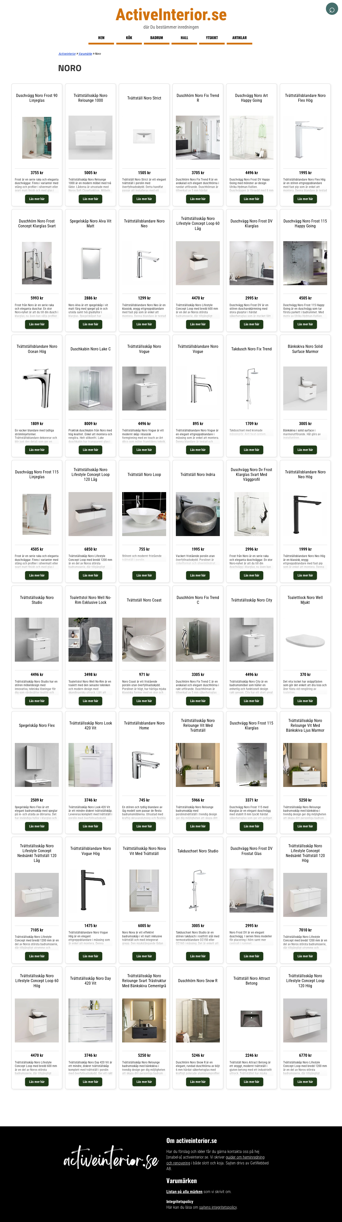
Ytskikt (212, 37)
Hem (101, 37)
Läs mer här (36, 199)
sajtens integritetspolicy (218, 1207)
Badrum (156, 37)
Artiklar (239, 37)
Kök (129, 37)
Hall (184, 37)
